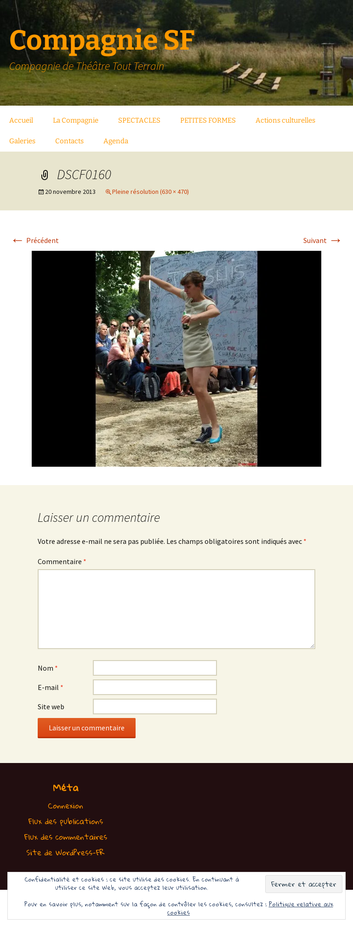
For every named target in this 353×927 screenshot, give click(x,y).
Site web (51, 706)
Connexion (65, 805)
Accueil (21, 120)
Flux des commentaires (65, 837)
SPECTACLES (139, 120)
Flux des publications (65, 821)
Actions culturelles (285, 120)
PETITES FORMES (208, 120)
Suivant (323, 240)
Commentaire (62, 561)
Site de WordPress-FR (65, 852)
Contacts (69, 141)
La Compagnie (75, 120)
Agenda (115, 141)
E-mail (50, 687)
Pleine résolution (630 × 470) (150, 191)
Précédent (34, 240)
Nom (48, 668)
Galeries (22, 141)
